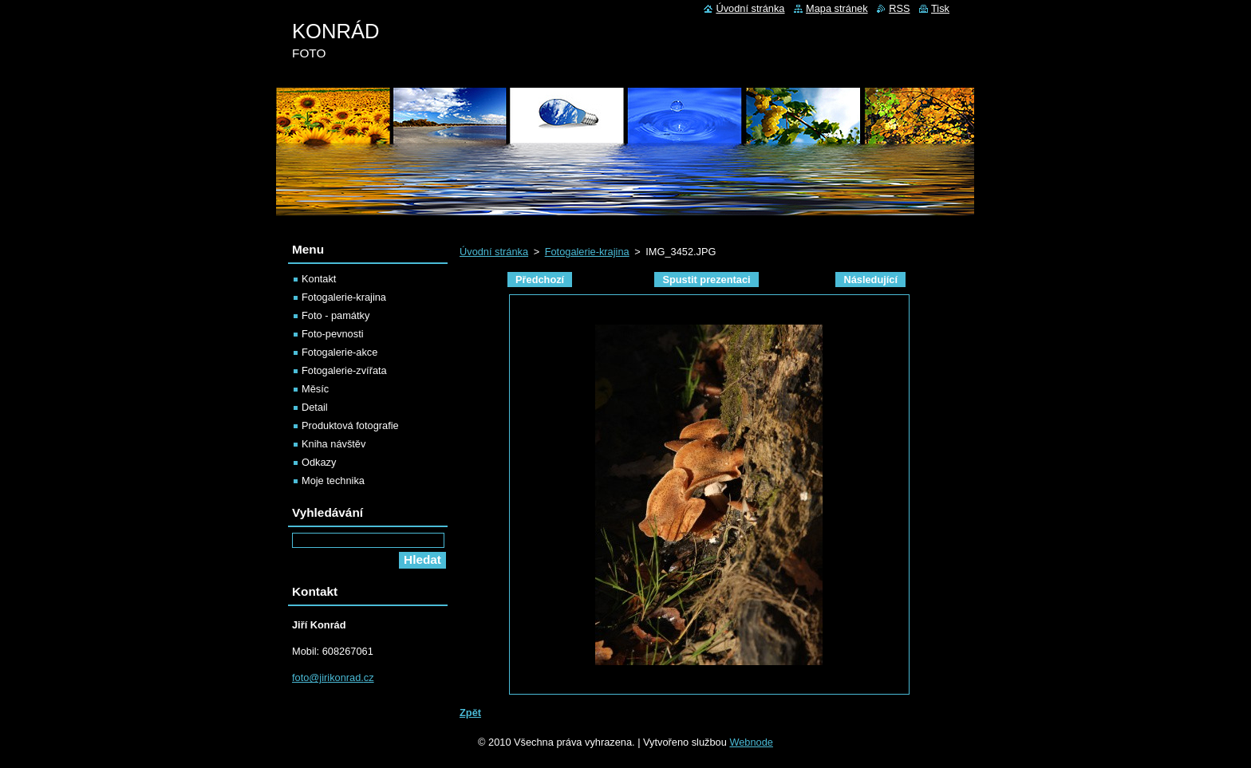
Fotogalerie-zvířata (344, 370)
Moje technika (333, 480)
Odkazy (319, 462)
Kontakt (319, 279)
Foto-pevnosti (333, 334)
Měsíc (315, 389)
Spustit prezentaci (706, 280)
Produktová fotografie (350, 425)
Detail (315, 407)
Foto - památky (335, 315)
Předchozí (539, 280)
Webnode (751, 742)
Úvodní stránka (494, 252)
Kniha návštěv (333, 444)
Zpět (470, 713)
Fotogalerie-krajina (587, 252)
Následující (870, 280)
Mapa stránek (837, 8)
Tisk (940, 8)
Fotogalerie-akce (339, 352)
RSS (899, 8)
